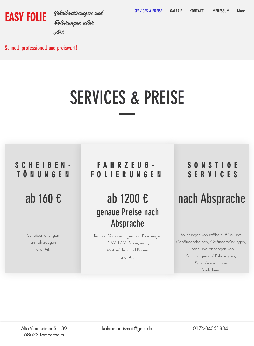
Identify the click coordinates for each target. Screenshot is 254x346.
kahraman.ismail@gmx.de (127, 328)
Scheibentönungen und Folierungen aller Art (77, 22)
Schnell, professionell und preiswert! (41, 47)
